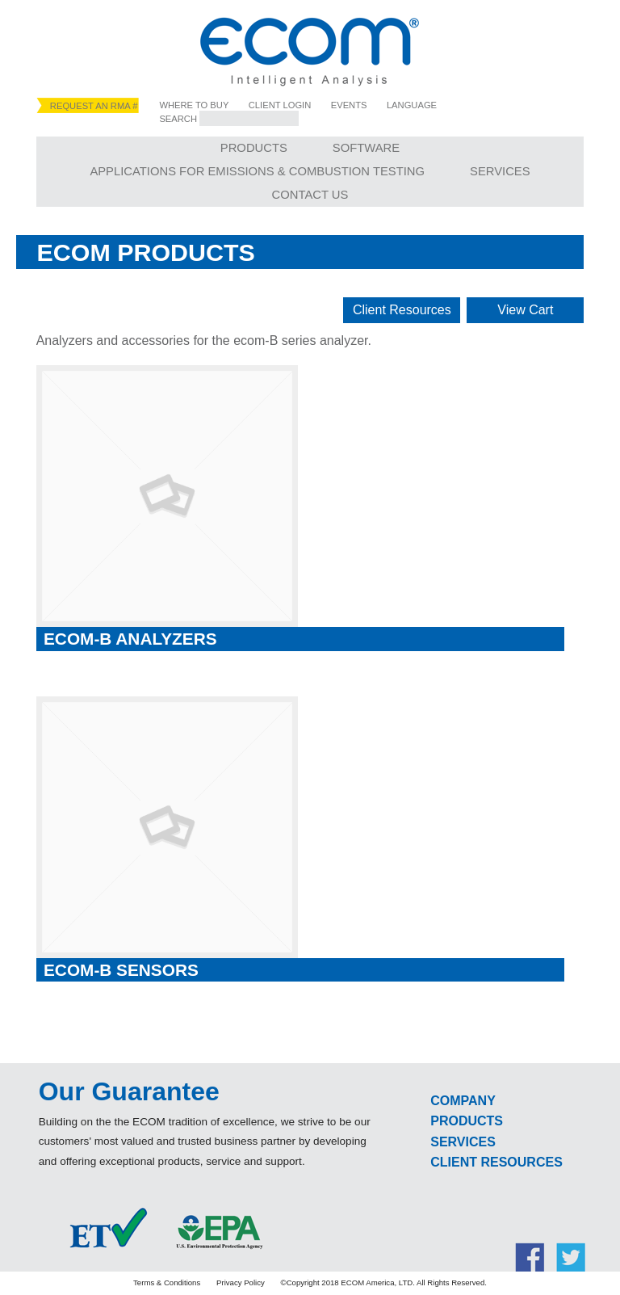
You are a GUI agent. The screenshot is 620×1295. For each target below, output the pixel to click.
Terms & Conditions (166, 1282)
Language (412, 105)
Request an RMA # (94, 106)
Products (253, 147)
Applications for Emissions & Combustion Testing (257, 171)
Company (463, 1101)
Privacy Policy (240, 1282)
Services (500, 171)
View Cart (525, 310)
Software (366, 147)
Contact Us (310, 194)
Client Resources (402, 310)
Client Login (280, 105)
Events (349, 105)
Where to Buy (193, 105)
